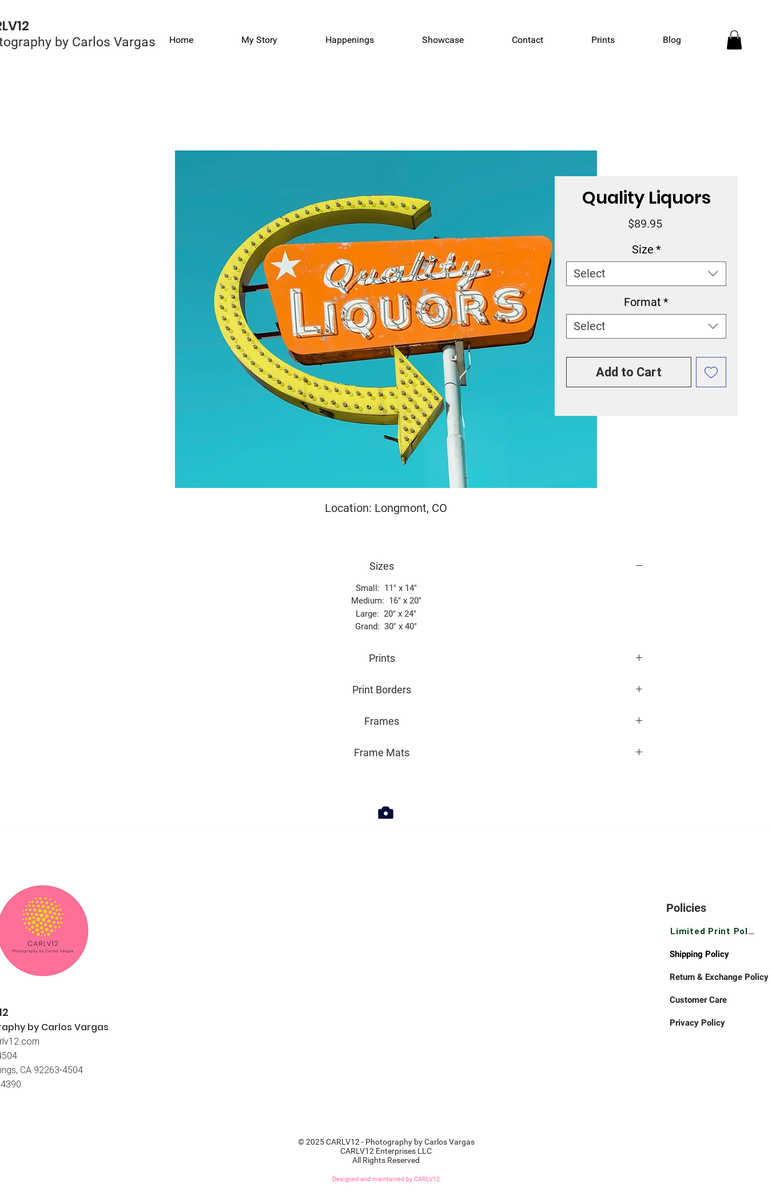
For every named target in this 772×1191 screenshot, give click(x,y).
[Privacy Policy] (710, 1022)
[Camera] (386, 813)
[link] (734, 39)
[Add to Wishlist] (711, 372)
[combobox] (646, 273)
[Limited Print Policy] (713, 931)
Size (646, 249)
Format (646, 302)
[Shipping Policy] (710, 954)
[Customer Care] (710, 999)
